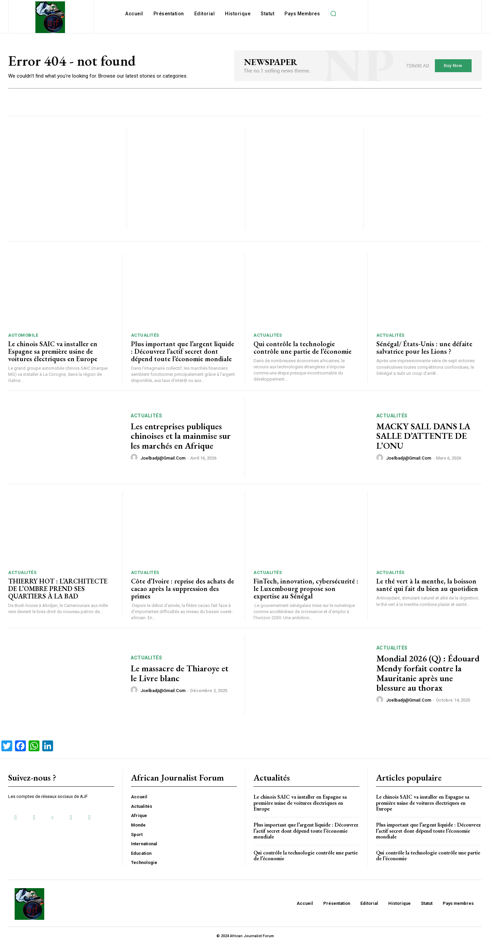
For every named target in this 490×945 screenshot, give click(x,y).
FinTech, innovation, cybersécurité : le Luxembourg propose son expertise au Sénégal (306, 588)
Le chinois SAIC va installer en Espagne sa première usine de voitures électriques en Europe (52, 351)
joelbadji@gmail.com (163, 458)
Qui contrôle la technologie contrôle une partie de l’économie (303, 347)
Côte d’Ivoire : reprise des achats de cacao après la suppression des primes (182, 588)
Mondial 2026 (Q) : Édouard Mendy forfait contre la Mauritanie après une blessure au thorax (427, 673)
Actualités (145, 335)
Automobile (23, 335)
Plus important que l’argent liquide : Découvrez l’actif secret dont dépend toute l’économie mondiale (182, 351)
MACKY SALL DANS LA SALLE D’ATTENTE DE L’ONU (423, 435)
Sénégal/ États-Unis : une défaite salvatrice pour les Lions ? (424, 347)
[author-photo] (135, 457)
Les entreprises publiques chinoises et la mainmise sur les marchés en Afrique (181, 435)
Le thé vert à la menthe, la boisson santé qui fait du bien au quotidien (427, 585)
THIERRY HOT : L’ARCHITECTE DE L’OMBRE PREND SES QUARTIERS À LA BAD (58, 588)
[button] (333, 13)
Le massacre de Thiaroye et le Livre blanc (179, 673)
